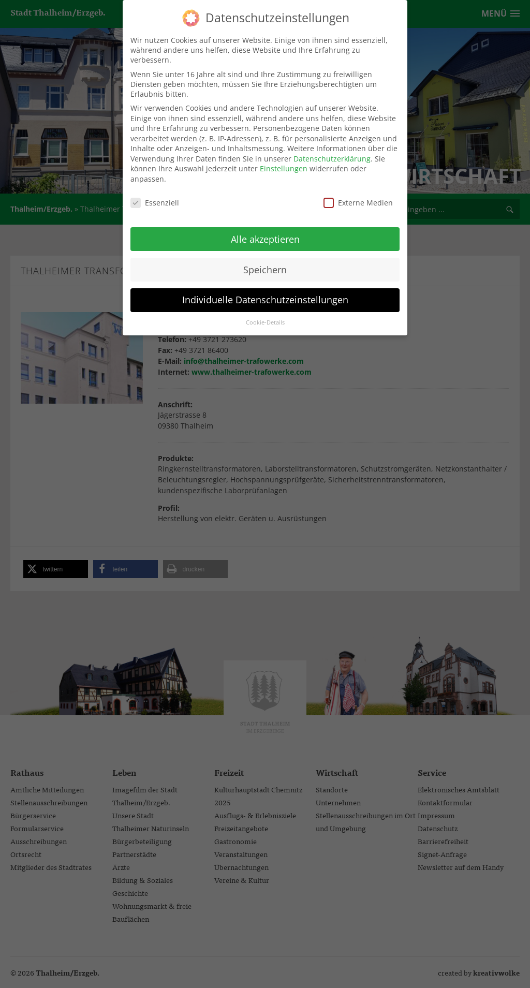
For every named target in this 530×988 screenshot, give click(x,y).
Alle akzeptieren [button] (265, 233)
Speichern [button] (265, 264)
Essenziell (154, 197)
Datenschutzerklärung (332, 153)
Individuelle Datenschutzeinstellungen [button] (265, 294)
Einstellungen (283, 163)
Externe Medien (358, 197)
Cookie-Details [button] (265, 317)
